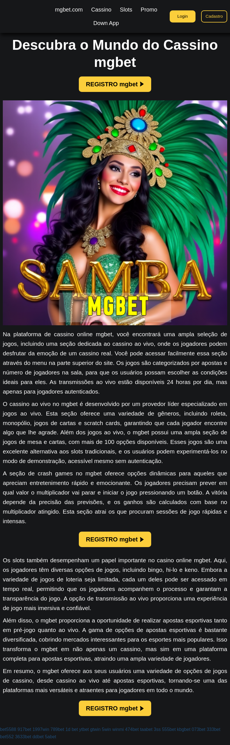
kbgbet (183, 734)
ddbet (38, 741)
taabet (146, 734)
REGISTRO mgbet (115, 85)
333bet (213, 734)
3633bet (23, 741)
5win (106, 734)
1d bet (71, 734)
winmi (118, 734)
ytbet (84, 734)
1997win (41, 734)
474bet (132, 734)
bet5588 (8, 734)
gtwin (95, 734)
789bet (57, 734)
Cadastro (213, 16)
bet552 (7, 741)
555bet (169, 734)
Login (179, 16)
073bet (198, 734)
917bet (24, 734)
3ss (157, 734)
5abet (50, 741)
